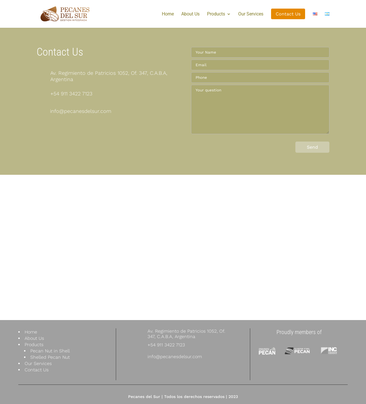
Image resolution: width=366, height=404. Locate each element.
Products (216, 14)
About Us (190, 14)
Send (312, 147)
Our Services (250, 14)
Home (168, 14)
